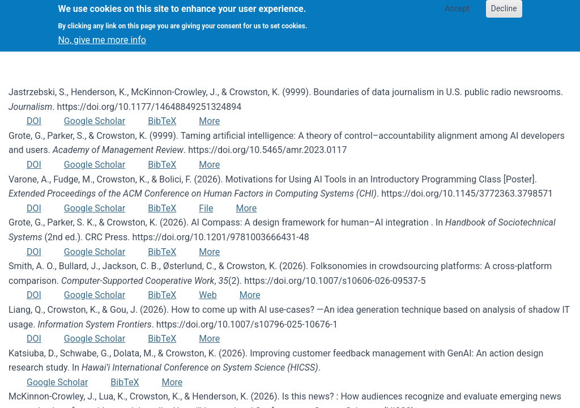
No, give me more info (102, 34)
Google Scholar (94, 121)
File (206, 208)
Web (207, 295)
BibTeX (162, 121)
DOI (34, 121)
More (209, 121)
